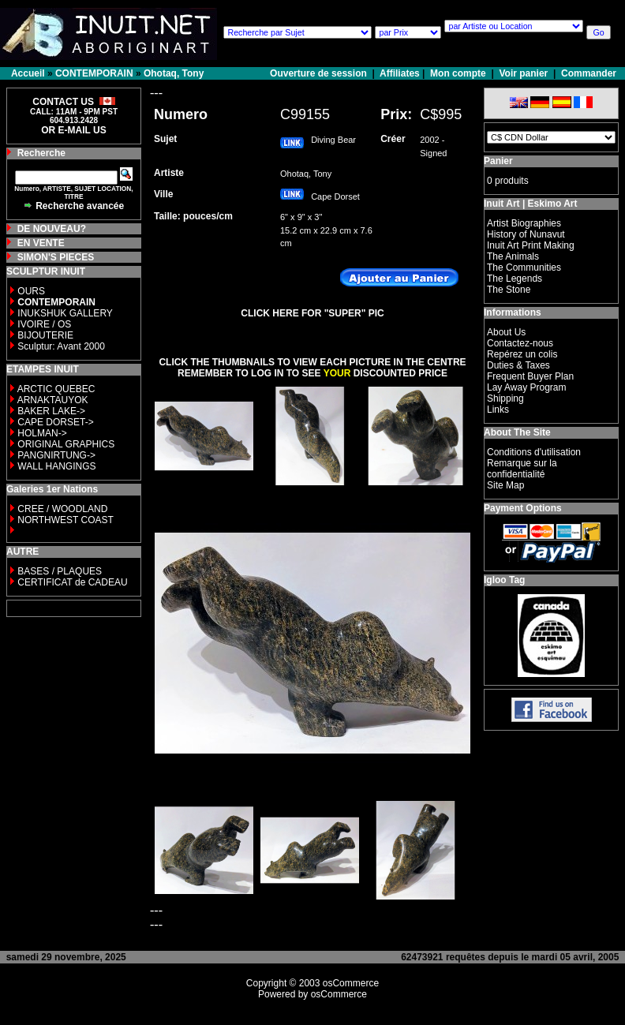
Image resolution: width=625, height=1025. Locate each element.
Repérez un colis (522, 354)
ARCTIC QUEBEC (56, 389)
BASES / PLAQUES (59, 571)
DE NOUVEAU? (51, 228)
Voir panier (523, 73)
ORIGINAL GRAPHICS (65, 444)
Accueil (28, 73)
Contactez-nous (520, 343)
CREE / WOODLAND (61, 508)
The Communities (524, 267)
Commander (588, 73)
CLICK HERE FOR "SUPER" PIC (312, 313)
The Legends (514, 278)
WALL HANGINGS (56, 466)
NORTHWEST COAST (64, 520)
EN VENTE (41, 243)
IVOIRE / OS (44, 324)
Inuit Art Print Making (530, 245)
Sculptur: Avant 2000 (61, 346)
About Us (506, 332)
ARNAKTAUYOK (52, 400)
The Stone (508, 289)
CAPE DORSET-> (55, 422)
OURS (31, 291)
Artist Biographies (524, 223)
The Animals (513, 256)
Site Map (505, 485)
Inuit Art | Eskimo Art (530, 203)
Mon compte (458, 73)
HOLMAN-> (41, 433)
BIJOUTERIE (45, 335)
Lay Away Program (527, 387)
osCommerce (351, 983)
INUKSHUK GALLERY (65, 313)
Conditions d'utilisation (534, 452)
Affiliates (400, 73)
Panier (498, 160)
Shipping (505, 398)
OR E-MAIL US (73, 130)
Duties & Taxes (518, 365)
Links (498, 409)
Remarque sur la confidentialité (522, 469)
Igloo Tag (504, 579)
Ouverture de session (319, 73)
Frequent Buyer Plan (530, 376)
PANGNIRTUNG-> (56, 455)
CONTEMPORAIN (94, 73)
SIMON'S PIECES (56, 257)
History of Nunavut (526, 234)
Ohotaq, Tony (174, 73)
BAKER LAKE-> (51, 411)
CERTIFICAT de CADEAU (72, 582)
